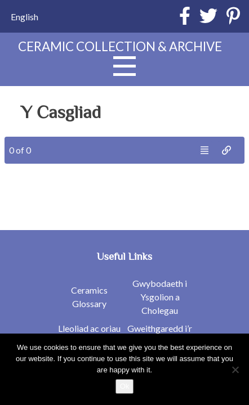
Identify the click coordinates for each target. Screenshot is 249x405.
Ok (125, 386)
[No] (235, 369)
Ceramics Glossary (89, 297)
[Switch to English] (24, 16)
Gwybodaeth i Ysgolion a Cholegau (159, 297)
